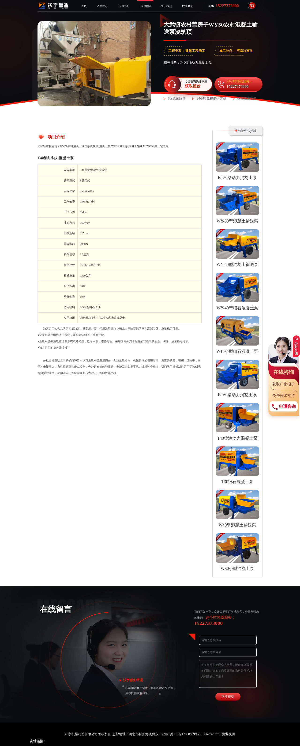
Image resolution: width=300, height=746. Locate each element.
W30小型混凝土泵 (237, 568)
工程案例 (145, 6)
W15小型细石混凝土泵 (238, 351)
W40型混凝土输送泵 (237, 525)
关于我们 (166, 6)
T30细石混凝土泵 (237, 481)
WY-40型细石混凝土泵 (237, 308)
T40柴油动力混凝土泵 (56, 158)
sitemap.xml (212, 734)
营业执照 (228, 734)
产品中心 (102, 6)
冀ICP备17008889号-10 (186, 734)
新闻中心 (123, 6)
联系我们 (187, 6)
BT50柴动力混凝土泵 (237, 177)
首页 (84, 6)
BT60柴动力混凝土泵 (237, 394)
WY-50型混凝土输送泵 (237, 264)
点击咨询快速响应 (196, 84)
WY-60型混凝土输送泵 (237, 221)
